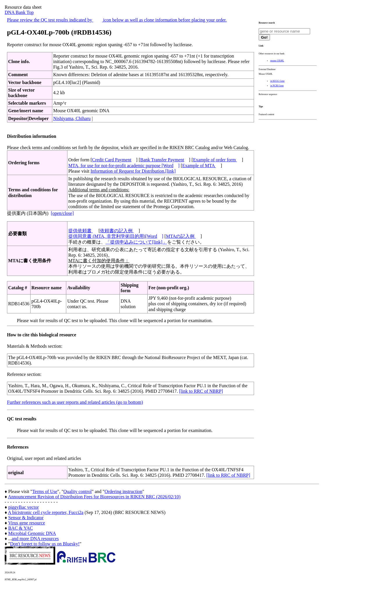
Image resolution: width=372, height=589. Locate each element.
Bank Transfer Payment (162, 159)
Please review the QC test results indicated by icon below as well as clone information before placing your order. (117, 19)
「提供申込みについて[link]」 (136, 242)
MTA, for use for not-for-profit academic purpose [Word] (124, 165)
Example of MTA (199, 165)
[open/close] (62, 213)
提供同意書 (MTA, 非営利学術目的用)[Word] (115, 236)
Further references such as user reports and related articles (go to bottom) (75, 402)
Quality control (77, 491)
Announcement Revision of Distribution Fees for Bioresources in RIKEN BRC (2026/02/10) (94, 496)
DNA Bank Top (19, 12)
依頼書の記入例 (117, 230)
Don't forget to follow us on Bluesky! (45, 543)
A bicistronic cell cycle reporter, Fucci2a (45, 512)
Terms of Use (44, 491)
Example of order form (215, 159)
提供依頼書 (80, 230)
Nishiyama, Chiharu (72, 118)
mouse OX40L (277, 60)
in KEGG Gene (277, 81)
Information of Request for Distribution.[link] (133, 171)
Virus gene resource (26, 522)
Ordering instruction (123, 491)
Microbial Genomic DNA (32, 533)
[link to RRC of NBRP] (201, 391)
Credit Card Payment (111, 159)
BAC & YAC (20, 528)
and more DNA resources (35, 538)
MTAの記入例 (181, 236)
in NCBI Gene (277, 85)
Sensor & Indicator (26, 517)
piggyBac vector (23, 507)
